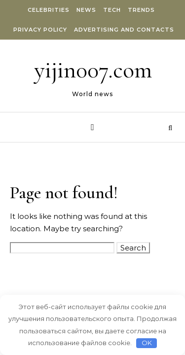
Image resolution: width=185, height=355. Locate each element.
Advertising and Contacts (124, 29)
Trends (141, 9)
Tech (112, 9)
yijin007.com (93, 70)
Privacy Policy (40, 29)
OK (147, 343)
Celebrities (49, 9)
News (86, 9)
